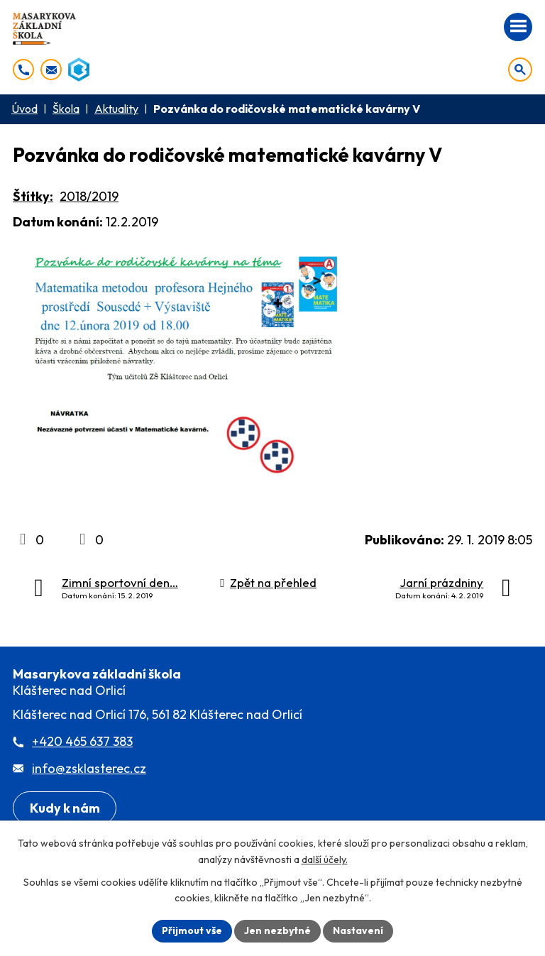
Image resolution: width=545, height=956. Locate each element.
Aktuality (116, 108)
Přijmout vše (192, 930)
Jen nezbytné (277, 930)
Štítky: (33, 196)
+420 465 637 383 (82, 741)
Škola (66, 108)
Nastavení (358, 930)
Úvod (24, 108)
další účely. (325, 859)
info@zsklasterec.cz (89, 768)
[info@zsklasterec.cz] (51, 69)
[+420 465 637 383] (23, 69)
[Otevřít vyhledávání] (520, 69)
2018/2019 (89, 196)
